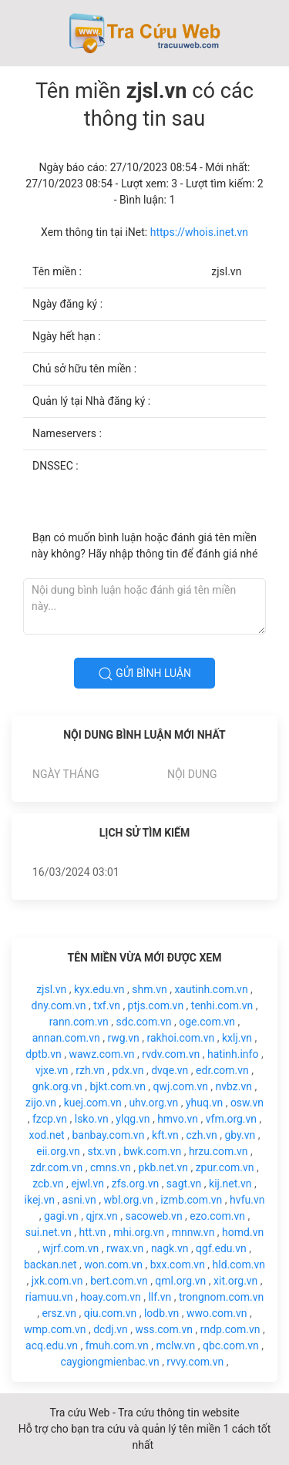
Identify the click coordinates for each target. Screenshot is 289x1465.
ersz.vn (59, 1313)
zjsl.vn (51, 989)
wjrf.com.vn (70, 1248)
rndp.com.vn (230, 1329)
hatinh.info (232, 1054)
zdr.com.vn (56, 1167)
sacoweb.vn (153, 1216)
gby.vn (239, 1135)
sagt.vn (184, 1183)
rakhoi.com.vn (181, 1038)
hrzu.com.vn (218, 1151)
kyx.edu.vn (99, 989)
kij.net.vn (230, 1183)
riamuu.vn (49, 1297)
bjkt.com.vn (118, 1086)
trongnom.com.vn (221, 1297)
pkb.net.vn (163, 1167)
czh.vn (202, 1135)
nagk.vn (170, 1248)
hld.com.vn (239, 1264)
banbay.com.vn (108, 1135)
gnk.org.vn (57, 1086)
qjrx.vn (102, 1216)
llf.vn (159, 1297)
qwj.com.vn (180, 1086)
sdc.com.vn (144, 1021)
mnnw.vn (193, 1232)
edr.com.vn (222, 1070)
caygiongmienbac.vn (110, 1362)
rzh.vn (90, 1070)
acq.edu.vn (51, 1345)
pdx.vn (128, 1070)
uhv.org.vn (153, 1102)
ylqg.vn (133, 1119)
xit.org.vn (235, 1281)
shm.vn (149, 989)
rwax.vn (124, 1248)
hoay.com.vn (110, 1297)
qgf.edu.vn (221, 1248)
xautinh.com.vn (210, 989)
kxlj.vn (237, 1038)
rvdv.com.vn (171, 1054)
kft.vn (165, 1135)
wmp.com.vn (55, 1329)
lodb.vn (161, 1313)
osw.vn (247, 1102)
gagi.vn (61, 1216)
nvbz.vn (234, 1086)
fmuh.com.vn (117, 1345)
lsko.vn (92, 1119)
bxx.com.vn (177, 1264)
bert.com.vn (118, 1281)
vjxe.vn (52, 1070)
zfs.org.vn (135, 1183)
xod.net (47, 1135)
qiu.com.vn (110, 1313)
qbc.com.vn (231, 1345)
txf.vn (106, 1005)
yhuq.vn (204, 1102)
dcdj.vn (110, 1329)
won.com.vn (113, 1264)
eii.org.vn (58, 1151)
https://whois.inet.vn (199, 232)
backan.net (50, 1264)
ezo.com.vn (217, 1216)
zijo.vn (40, 1102)
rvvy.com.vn (194, 1362)
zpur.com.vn (225, 1167)
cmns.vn (110, 1167)
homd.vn (243, 1232)
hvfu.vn (247, 1200)
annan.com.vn (66, 1038)
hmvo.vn (177, 1119)
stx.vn (102, 1151)
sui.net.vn (48, 1232)
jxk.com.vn (57, 1281)
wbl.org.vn (128, 1200)
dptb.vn (43, 1054)
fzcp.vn (49, 1119)
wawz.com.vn (101, 1054)
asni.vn (79, 1200)
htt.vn (92, 1232)
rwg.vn (123, 1038)
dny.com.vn (59, 1005)
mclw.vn (175, 1345)
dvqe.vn (169, 1070)
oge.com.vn (207, 1021)
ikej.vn (40, 1200)
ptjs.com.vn (156, 1005)
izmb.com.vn (191, 1200)
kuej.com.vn (93, 1102)
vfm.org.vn (231, 1119)
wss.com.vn (164, 1329)
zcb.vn (47, 1183)
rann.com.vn (79, 1021)
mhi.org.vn (138, 1232)
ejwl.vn (87, 1183)
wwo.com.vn (217, 1313)
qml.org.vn (180, 1281)
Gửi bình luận (144, 674)
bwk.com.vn (152, 1151)
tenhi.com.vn (222, 1005)
